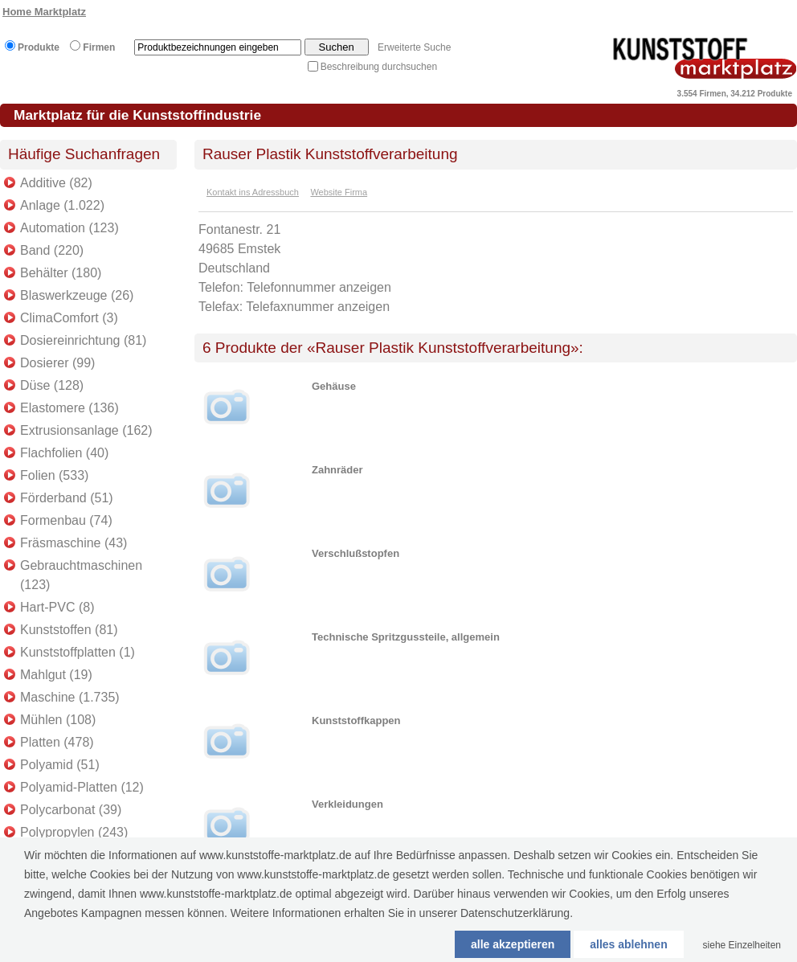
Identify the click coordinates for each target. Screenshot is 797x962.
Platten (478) (57, 742)
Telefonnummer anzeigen (319, 287)
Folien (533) (54, 475)
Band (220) (52, 250)
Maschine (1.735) (70, 697)
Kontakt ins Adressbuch (252, 192)
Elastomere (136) (69, 408)
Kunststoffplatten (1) (77, 652)
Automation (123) (69, 228)
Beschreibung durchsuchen (379, 66)
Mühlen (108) (58, 720)
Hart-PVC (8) (57, 607)
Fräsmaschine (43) (73, 543)
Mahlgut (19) (56, 675)
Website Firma (338, 192)
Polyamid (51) (60, 765)
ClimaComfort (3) (69, 318)
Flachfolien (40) (64, 453)
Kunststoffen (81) (69, 630)
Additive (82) (56, 183)
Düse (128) (52, 385)
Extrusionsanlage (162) (86, 430)
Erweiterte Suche (414, 47)
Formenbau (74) (66, 520)
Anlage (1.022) (62, 205)
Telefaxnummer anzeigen (318, 306)
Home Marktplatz (44, 12)
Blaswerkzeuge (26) (76, 295)
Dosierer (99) (57, 363)
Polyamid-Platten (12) (82, 787)
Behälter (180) (60, 273)
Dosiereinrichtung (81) (83, 340)
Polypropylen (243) (74, 832)
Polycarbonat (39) (70, 810)
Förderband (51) (66, 498)
